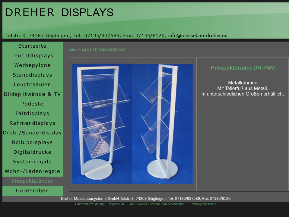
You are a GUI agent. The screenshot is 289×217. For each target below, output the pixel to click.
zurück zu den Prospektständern (97, 49)
